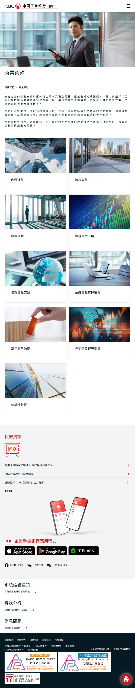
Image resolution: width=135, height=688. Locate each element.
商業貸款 (24, 87)
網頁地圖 (34, 640)
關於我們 (9, 640)
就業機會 (59, 640)
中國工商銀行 (40, 646)
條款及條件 (56, 646)
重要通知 (46, 640)
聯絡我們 (21, 640)
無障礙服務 (33, 649)
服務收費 (69, 646)
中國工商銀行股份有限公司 (17, 646)
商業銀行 (9, 87)
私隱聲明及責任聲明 (14, 649)
